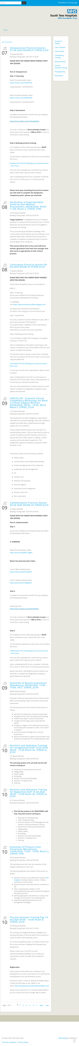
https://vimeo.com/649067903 (21, 98)
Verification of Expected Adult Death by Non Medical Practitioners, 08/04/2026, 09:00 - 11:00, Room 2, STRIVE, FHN (29, 205)
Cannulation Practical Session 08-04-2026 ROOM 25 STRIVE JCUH (28, 265)
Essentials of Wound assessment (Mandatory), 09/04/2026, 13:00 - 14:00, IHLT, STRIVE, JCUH (28, 685)
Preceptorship (60, 72)
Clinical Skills (59, 51)
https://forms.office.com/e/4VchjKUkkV (24, 609)
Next (41, 1005)
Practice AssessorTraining (61, 66)
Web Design (63, 1038)
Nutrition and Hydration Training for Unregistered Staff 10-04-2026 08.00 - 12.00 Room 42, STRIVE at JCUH (29, 749)
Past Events (59, 76)
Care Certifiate (60, 47)
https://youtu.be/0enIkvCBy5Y (21, 572)
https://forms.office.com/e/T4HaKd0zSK (24, 121)
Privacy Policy (23, 1042)
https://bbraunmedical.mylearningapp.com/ (29, 304)
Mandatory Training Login (67, 3)
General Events (60, 61)
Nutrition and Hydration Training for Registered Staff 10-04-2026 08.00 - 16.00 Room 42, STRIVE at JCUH (28, 793)
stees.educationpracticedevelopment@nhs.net (32, 986)
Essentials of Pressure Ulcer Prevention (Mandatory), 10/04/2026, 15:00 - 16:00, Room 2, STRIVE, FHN (29, 850)
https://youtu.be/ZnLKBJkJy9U (21, 583)
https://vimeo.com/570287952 (21, 83)
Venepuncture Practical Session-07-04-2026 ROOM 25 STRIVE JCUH (29, 49)
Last (47, 1005)
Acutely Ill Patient (58, 42)
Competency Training (59, 56)
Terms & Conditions (9, 1042)
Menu (6, 30)
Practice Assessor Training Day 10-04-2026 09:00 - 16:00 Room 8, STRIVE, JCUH (29, 919)
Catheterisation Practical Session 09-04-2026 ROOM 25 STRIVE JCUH (29, 503)
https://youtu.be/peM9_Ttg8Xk (21, 552)
